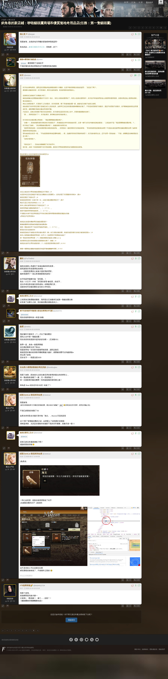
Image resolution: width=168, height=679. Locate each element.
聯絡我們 (162, 636)
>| (165, 28)
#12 (61, 396)
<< (135, 28)
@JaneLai (24, 426)
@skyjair (23, 63)
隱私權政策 (153, 636)
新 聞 (126, 2)
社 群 (141, 2)
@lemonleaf (24, 306)
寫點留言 (71, 607)
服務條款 (145, 636)
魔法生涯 (149, 2)
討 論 (134, 2)
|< (130, 28)
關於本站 (138, 636)
